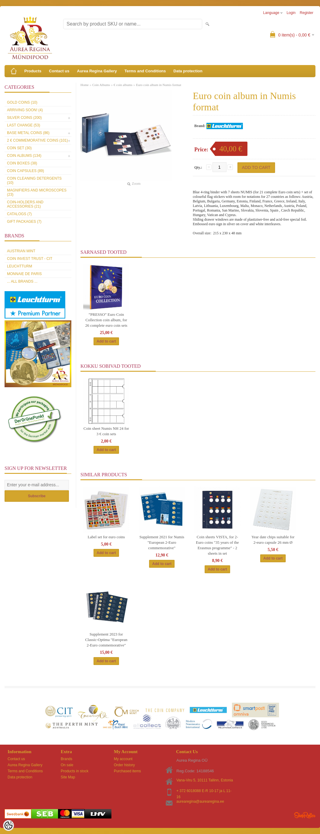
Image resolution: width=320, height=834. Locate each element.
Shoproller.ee (304, 815)
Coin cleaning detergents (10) (34, 180)
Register (306, 13)
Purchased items (127, 771)
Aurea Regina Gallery (97, 71)
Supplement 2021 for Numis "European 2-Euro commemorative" (161, 542)
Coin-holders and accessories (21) (25, 204)
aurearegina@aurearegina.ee (200, 801)
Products (32, 71)
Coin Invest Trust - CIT (29, 259)
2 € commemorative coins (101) (37, 140)
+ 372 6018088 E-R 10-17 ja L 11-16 (203, 791)
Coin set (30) (19, 148)
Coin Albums (101, 85)
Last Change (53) (23, 125)
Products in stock (74, 771)
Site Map (68, 777)
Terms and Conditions (145, 71)
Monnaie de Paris (24, 274)
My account (123, 759)
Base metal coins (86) (28, 133)
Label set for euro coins (106, 537)
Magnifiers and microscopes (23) (36, 192)
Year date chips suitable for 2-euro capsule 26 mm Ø (272, 540)
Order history (124, 765)
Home (84, 85)
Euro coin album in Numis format (158, 85)
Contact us (59, 71)
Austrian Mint (21, 251)
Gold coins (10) (22, 102)
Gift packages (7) (24, 221)
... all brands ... (22, 281)
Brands (66, 759)
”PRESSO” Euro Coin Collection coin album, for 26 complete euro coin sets (106, 320)
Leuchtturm (19, 266)
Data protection (187, 71)
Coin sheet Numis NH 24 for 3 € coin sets (106, 431)
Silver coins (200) (24, 117)
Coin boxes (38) (22, 163)
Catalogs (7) (19, 214)
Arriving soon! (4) (25, 110)
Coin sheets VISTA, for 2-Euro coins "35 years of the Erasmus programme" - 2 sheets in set (217, 545)
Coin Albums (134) (24, 155)
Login (291, 13)
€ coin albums (123, 85)
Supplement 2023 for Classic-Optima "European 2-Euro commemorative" (106, 639)
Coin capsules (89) (25, 171)
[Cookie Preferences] (8, 825)
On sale (67, 765)
